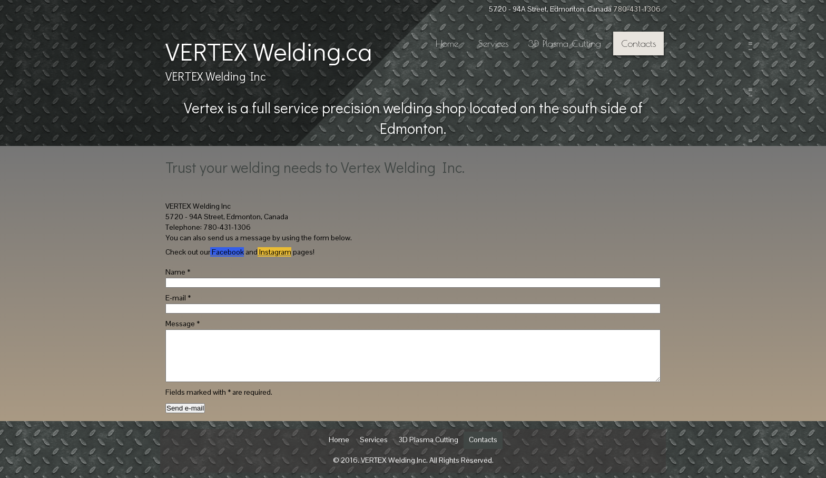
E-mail (178, 298)
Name (177, 272)
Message (182, 323)
